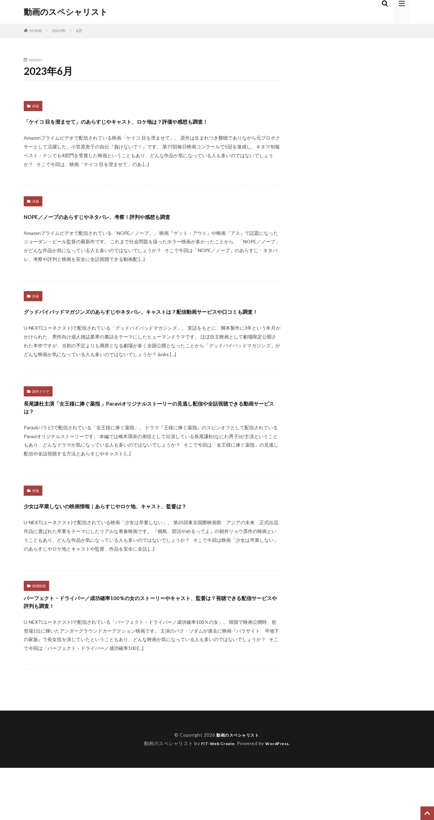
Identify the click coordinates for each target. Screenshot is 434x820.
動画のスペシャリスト (66, 12)
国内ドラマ (40, 416)
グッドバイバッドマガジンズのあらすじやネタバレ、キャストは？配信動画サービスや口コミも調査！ (150, 329)
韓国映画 (39, 630)
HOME (35, 30)
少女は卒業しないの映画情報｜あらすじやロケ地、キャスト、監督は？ (148, 543)
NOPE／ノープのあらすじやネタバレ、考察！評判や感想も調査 (143, 228)
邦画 (35, 106)
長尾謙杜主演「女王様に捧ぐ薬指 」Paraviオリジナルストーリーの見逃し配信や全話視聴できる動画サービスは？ (152, 436)
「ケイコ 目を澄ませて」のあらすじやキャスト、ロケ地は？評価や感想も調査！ (150, 127)
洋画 (35, 213)
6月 (79, 30)
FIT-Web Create (215, 795)
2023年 (59, 30)
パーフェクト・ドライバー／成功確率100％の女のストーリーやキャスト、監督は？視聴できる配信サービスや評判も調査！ (152, 651)
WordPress (280, 795)
